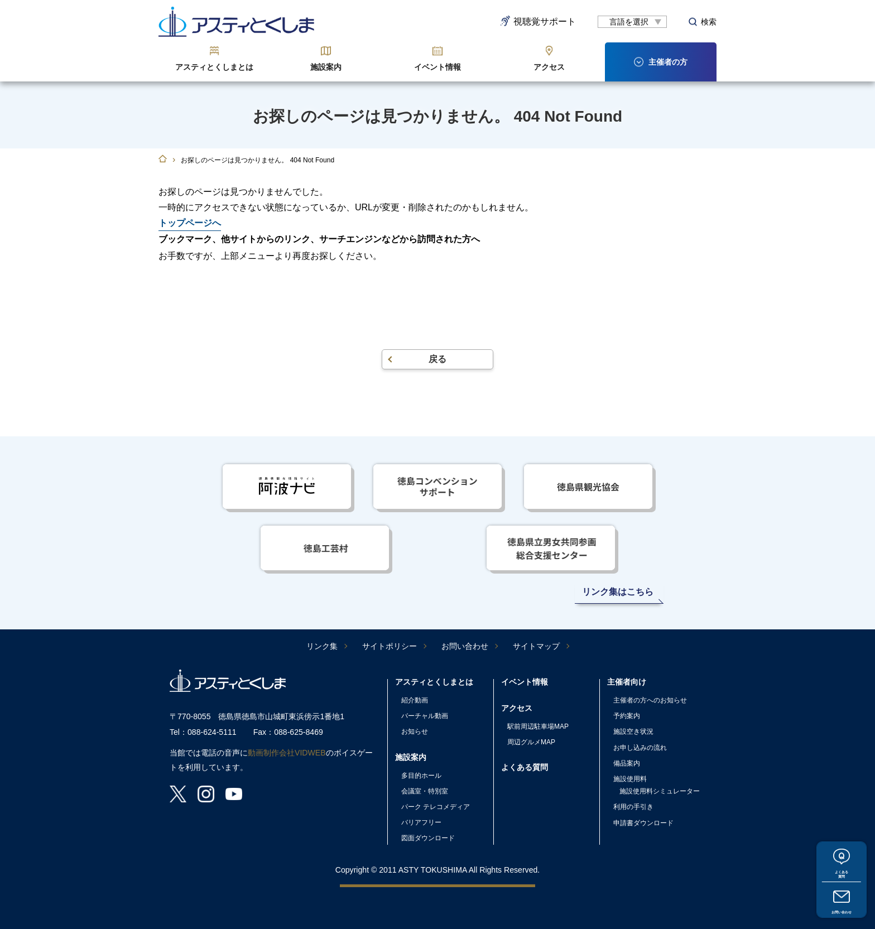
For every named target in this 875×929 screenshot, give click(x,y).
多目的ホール (421, 775)
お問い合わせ (841, 907)
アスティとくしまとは (214, 66)
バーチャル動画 (424, 716)
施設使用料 (630, 779)
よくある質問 (841, 861)
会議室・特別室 (424, 791)
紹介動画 (414, 700)
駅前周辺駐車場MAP (538, 726)
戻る (437, 359)
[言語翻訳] (632, 22)
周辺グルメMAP (531, 742)
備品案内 (626, 763)
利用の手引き (633, 807)
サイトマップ (536, 646)
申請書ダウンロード (643, 823)
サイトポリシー (389, 646)
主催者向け (626, 681)
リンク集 (322, 646)
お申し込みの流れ (640, 748)
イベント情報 (437, 66)
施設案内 (326, 66)
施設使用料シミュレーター (659, 791)
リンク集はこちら (617, 591)
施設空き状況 (633, 731)
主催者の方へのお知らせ (650, 700)
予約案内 (626, 716)
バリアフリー (421, 822)
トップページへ (189, 223)
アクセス (549, 66)
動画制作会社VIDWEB (287, 752)
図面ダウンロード (428, 838)
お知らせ (414, 731)
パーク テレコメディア (435, 807)
